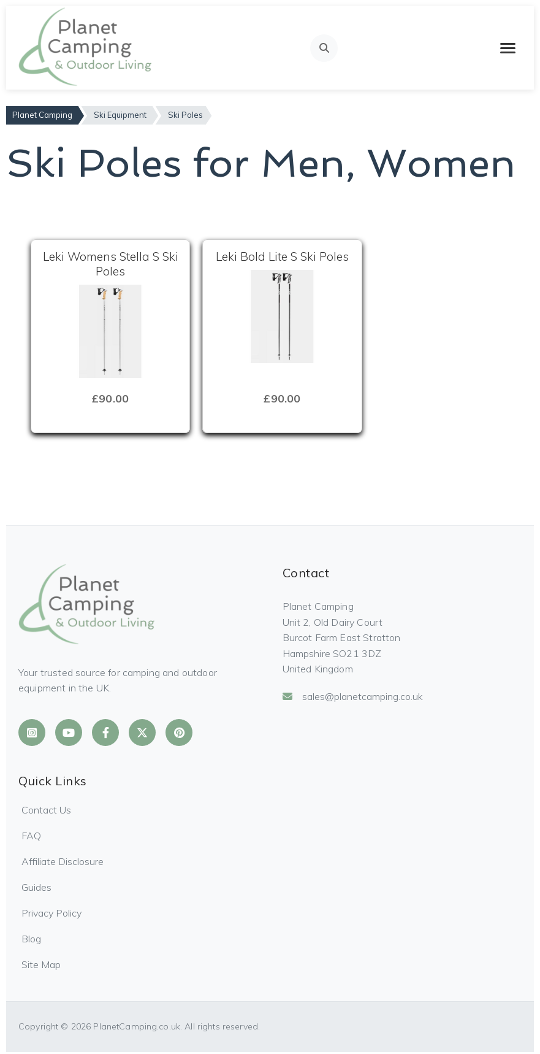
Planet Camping (42, 115)
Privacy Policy (51, 913)
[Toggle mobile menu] (508, 48)
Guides (36, 887)
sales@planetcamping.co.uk (353, 696)
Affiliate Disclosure (62, 861)
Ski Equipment (120, 115)
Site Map (41, 964)
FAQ (31, 835)
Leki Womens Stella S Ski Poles (110, 264)
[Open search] (324, 48)
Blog (31, 939)
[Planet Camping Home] (86, 48)
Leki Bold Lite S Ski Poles (282, 256)
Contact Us (46, 810)
